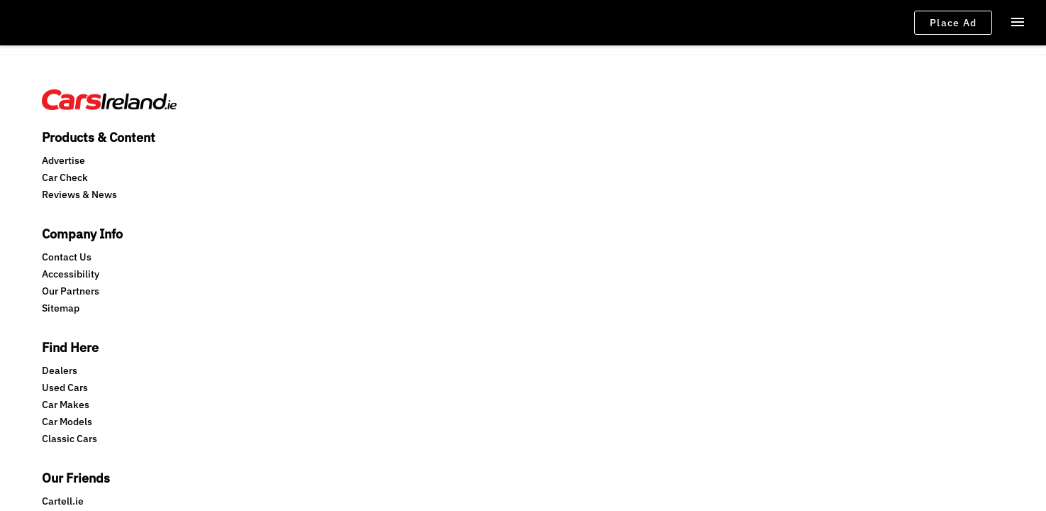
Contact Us (235, 144)
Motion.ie (568, 246)
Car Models (404, 195)
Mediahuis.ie (576, 195)
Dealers (396, 144)
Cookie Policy (226, 295)
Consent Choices (299, 295)
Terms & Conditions (80, 295)
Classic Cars (406, 212)
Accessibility (238, 161)
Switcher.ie (572, 229)
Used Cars (402, 161)
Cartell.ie (568, 144)
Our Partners (238, 178)
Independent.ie (582, 178)
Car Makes (402, 178)
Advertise (63, 144)
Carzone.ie (571, 161)
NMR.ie (563, 212)
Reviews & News (79, 178)
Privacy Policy (160, 295)
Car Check (65, 161)
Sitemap (228, 195)
